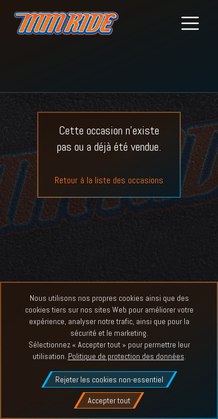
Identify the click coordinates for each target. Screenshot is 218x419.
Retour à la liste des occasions (109, 180)
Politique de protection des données (126, 356)
